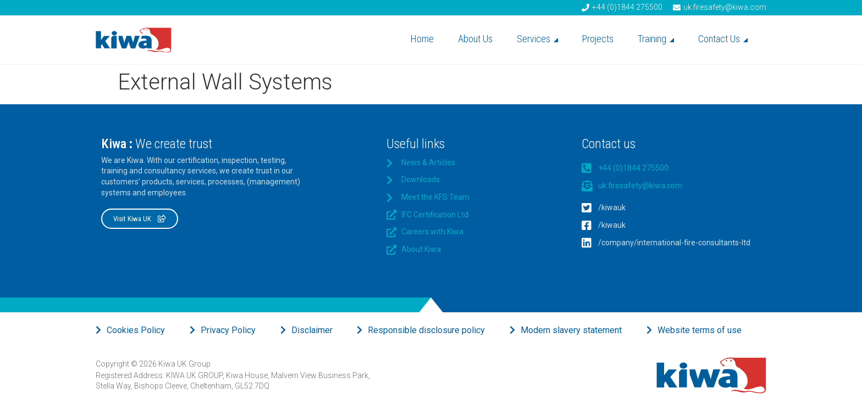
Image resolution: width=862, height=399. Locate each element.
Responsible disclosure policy (426, 330)
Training (656, 38)
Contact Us (723, 38)
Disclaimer (312, 330)
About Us (475, 38)
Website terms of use (699, 330)
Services (537, 38)
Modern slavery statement (571, 330)
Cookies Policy (136, 330)
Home (422, 38)
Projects (598, 38)
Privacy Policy (228, 330)
